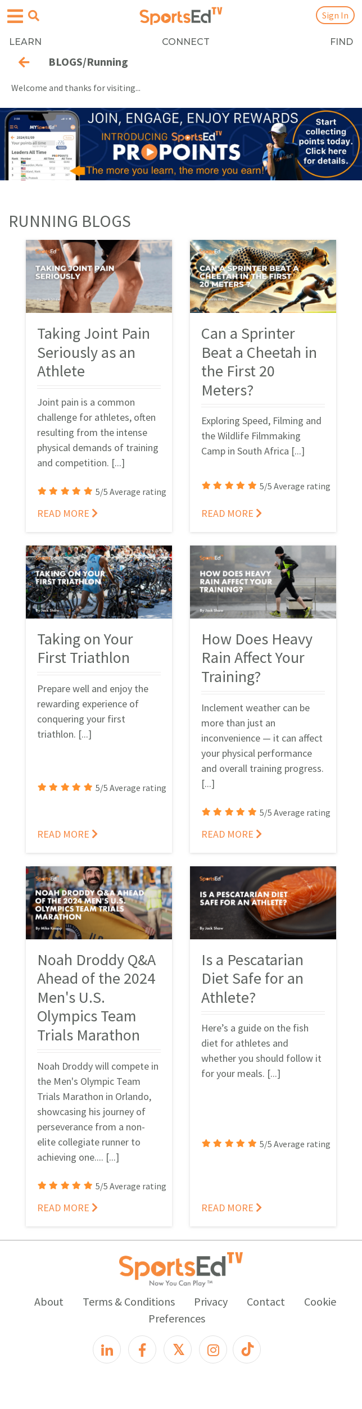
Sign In (335, 15)
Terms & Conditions (129, 1301)
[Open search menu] (33, 15)
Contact (266, 1301)
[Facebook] (142, 1349)
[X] (178, 1349)
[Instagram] (213, 1349)
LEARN (25, 42)
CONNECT (186, 42)
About (49, 1301)
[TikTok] (247, 1349)
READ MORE (67, 513)
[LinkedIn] (107, 1349)
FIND (341, 42)
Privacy (211, 1301)
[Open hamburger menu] (15, 16)
